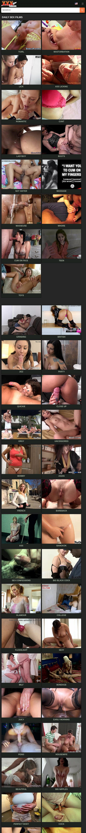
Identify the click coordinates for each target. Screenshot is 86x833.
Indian (5, 482)
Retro (5, 511)
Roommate (35, 506)
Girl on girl (64, 487)
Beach (5, 506)
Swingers (6, 501)
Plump (33, 501)
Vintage (34, 516)
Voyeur (5, 496)
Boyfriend (7, 491)
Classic (62, 511)
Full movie (64, 501)
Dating (33, 482)
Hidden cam (35, 487)
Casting (34, 491)
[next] (73, 467)
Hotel (5, 487)
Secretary (35, 496)
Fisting (62, 482)
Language (76, 4)
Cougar (62, 516)
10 (67, 468)
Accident (63, 496)
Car (32, 511)
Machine (63, 491)
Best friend (7, 516)
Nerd (61, 506)
